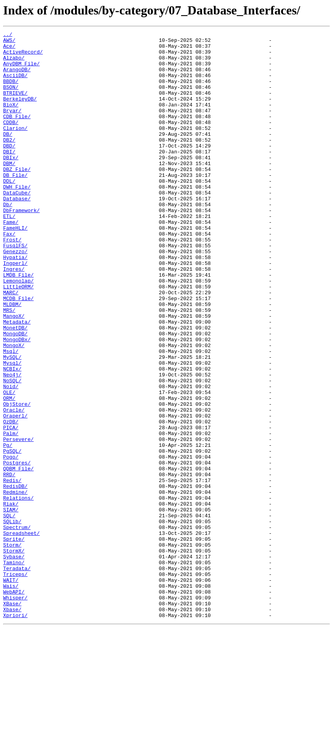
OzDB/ (10, 500)
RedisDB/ (15, 577)
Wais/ (10, 697)
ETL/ (9, 253)
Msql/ (10, 415)
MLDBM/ (12, 359)
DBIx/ (10, 183)
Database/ (17, 232)
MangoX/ (14, 373)
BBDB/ (10, 91)
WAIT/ (10, 690)
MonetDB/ (15, 387)
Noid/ (10, 457)
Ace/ (9, 49)
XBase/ (12, 718)
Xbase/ (12, 725)
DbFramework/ (21, 246)
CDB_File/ (17, 133)
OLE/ (9, 464)
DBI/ (9, 176)
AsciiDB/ (15, 84)
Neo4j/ (12, 443)
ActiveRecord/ (23, 56)
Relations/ (18, 591)
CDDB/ (10, 140)
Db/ (7, 239)
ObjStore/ (17, 478)
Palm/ (10, 514)
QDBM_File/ (18, 556)
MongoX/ (14, 408)
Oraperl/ (15, 493)
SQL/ (9, 612)
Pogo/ (10, 542)
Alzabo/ (14, 63)
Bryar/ (12, 126)
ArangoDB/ (17, 77)
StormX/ (14, 655)
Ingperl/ (15, 309)
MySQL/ (12, 422)
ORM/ (9, 471)
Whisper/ (15, 711)
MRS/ (9, 366)
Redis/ (12, 570)
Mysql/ (12, 429)
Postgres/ (17, 549)
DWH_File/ (17, 218)
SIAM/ (10, 605)
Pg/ (7, 528)
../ (7, 35)
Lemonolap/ (18, 331)
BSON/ (10, 98)
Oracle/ (14, 485)
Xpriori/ (15, 732)
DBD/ (9, 169)
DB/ (7, 154)
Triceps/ (15, 683)
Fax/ (9, 274)
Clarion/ (15, 147)
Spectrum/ (17, 626)
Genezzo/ (15, 295)
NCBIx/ (12, 436)
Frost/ (12, 281)
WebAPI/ (14, 704)
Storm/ (12, 647)
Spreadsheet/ (21, 633)
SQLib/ (12, 619)
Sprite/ (14, 640)
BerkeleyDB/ (20, 112)
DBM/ (9, 190)
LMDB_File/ (18, 324)
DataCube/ (17, 225)
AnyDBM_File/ (21, 70)
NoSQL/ (12, 450)
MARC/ (10, 345)
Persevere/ (18, 521)
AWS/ (9, 42)
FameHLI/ (15, 267)
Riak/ (10, 598)
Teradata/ (17, 676)
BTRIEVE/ (15, 105)
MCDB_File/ (18, 352)
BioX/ (10, 119)
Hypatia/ (15, 302)
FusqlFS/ (15, 288)
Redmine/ (15, 584)
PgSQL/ (12, 535)
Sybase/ (14, 662)
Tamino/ (14, 669)
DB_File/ (15, 204)
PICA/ (10, 507)
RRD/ (9, 563)
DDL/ (9, 211)
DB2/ (9, 162)
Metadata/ (17, 380)
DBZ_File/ (17, 197)
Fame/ (10, 260)
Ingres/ (14, 316)
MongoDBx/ (17, 401)
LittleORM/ (18, 338)
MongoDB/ (15, 394)
